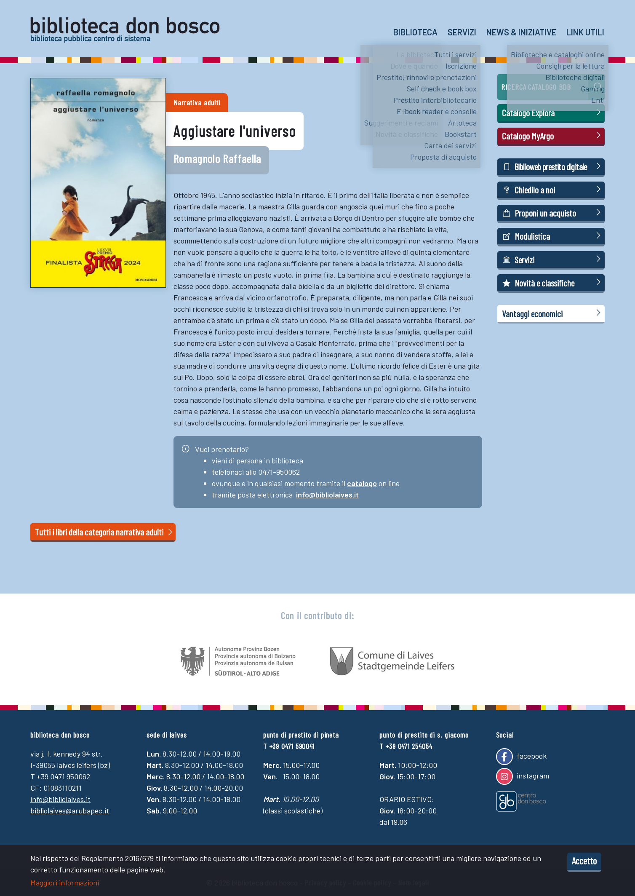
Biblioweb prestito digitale (552, 166)
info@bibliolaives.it (327, 494)
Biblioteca (415, 32)
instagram (522, 776)
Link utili (585, 32)
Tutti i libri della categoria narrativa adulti (104, 531)
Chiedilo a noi (552, 189)
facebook (521, 756)
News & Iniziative (521, 32)
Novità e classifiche (552, 282)
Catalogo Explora (552, 112)
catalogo (362, 483)
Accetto (584, 861)
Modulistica (552, 235)
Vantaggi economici (552, 313)
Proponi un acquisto (552, 212)
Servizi (462, 32)
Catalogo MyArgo (552, 135)
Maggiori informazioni (64, 882)
